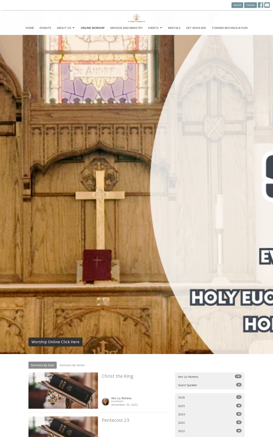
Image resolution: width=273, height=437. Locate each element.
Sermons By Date (42, 365)
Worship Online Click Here (55, 341)
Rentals (174, 28)
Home (30, 28)
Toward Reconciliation (230, 28)
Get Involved (196, 28)
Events (155, 28)
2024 (210, 414)
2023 (210, 422)
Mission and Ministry (126, 28)
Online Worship (93, 28)
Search (237, 5)
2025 (210, 406)
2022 (210, 431)
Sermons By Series (72, 365)
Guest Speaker (210, 385)
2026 (210, 397)
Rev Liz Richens (210, 377)
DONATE (45, 28)
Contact (250, 5)
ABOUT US (66, 28)
